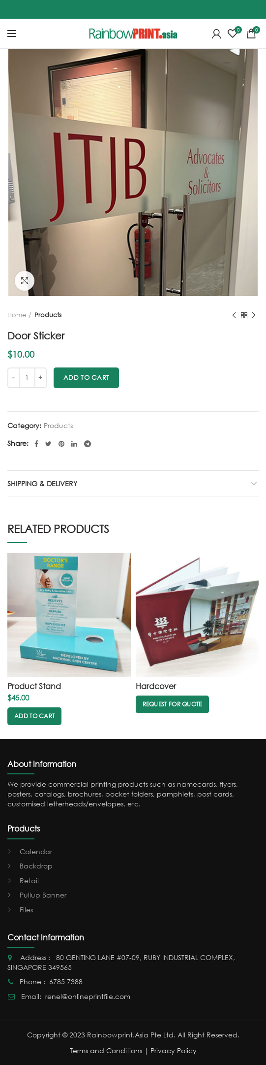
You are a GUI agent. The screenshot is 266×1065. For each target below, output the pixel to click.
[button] (34, 716)
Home (16, 315)
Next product (254, 315)
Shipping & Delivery (42, 483)
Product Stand (34, 686)
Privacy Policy (173, 1050)
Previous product (234, 315)
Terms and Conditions (106, 1050)
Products (47, 315)
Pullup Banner (43, 894)
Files (26, 909)
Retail (29, 880)
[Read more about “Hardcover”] (172, 704)
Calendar (36, 851)
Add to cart (86, 377)
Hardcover (156, 686)
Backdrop (36, 865)
